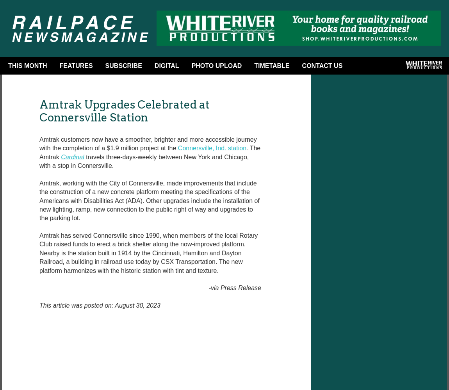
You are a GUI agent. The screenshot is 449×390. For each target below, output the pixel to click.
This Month (27, 65)
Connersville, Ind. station (212, 148)
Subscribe (123, 65)
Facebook (361, 67)
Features (76, 65)
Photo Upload (217, 65)
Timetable (271, 65)
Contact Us (322, 65)
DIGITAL (167, 65)
